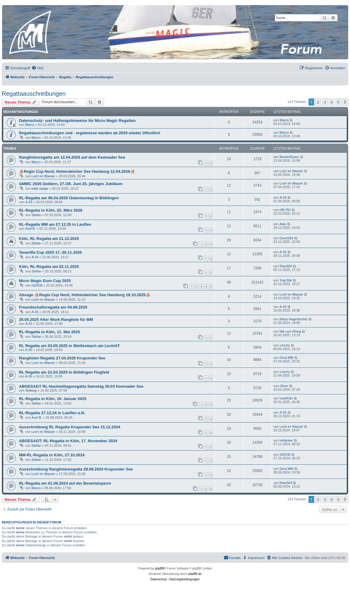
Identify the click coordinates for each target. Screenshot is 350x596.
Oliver (284, 386)
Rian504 (286, 266)
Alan (283, 224)
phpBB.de (194, 574)
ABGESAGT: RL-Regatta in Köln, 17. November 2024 (68, 441)
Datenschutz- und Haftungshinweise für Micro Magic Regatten (77, 120)
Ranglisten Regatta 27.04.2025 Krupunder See (62, 358)
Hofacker (286, 440)
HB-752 (285, 210)
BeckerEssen (289, 157)
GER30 (37, 285)
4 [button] (331, 102)
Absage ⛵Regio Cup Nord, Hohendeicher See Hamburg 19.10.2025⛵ (84, 295)
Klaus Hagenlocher (294, 319)
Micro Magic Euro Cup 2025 (45, 280)
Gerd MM (286, 357)
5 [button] (338, 102)
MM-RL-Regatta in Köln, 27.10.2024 (51, 455)
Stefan (36, 215)
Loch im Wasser (43, 176)
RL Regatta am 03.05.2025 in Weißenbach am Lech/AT (69, 345)
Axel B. (30, 228)
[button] (345, 102)
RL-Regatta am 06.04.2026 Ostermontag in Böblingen (69, 198)
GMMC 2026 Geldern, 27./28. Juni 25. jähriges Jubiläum (70, 184)
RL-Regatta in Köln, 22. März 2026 (50, 210)
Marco (30, 124)
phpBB (159, 568)
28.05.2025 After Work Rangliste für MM (56, 319)
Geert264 (286, 238)
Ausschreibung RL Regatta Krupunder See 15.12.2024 (69, 427)
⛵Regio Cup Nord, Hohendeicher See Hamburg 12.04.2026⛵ (77, 171)
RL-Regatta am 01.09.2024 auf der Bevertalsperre (65, 483)
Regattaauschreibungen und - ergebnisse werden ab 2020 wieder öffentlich (89, 133)
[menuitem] (38, 68)
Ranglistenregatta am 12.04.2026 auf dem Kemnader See (72, 157)
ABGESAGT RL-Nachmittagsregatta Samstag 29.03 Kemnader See (81, 386)
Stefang (31, 390)
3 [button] (325, 102)
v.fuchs (285, 345)
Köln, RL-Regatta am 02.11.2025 (49, 266)
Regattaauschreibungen (34, 93)
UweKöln (286, 398)
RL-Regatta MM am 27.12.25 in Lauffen (55, 224)
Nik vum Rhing (290, 331)
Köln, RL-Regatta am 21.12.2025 (49, 238)
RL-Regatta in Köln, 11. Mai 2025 (49, 332)
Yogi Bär (286, 280)
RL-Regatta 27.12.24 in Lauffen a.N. (52, 413)
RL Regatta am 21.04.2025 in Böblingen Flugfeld (64, 372)
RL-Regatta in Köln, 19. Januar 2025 (52, 398)
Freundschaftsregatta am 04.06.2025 (53, 307)
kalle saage (40, 188)
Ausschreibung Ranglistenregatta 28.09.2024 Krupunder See (76, 469)
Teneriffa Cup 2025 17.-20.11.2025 (50, 252)
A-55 (28, 202)
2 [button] (318, 102)
